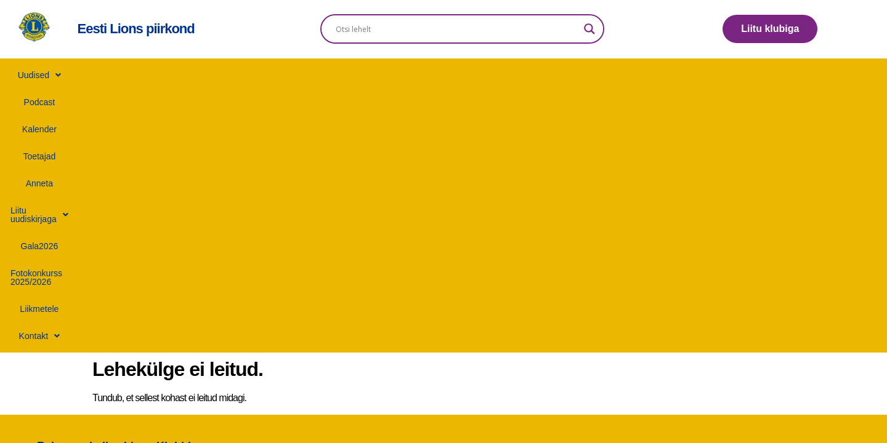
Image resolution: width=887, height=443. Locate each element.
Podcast (200, 75)
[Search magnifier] (589, 29)
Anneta (359, 75)
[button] (142, 75)
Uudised (142, 75)
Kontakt (746, 75)
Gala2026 (510, 75)
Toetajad (309, 75)
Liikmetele (684, 75)
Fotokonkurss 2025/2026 (596, 75)
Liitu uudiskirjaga (432, 75)
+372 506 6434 (464, 211)
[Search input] (457, 29)
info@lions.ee (463, 194)
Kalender (254, 75)
